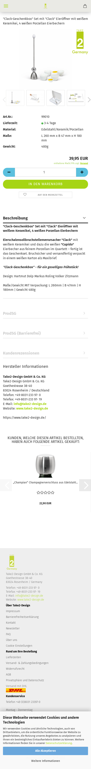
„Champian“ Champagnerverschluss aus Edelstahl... (45, 482)
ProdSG (9, 313)
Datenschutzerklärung (59, 743)
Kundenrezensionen (21, 353)
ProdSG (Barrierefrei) (22, 333)
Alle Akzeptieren (45, 751)
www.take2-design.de (32, 408)
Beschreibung (15, 218)
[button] (9, 172)
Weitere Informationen (45, 761)
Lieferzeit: (10, 123)
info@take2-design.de (30, 404)
